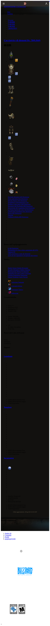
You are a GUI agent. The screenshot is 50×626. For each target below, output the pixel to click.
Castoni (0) (11, 252)
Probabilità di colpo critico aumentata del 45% (23, 250)
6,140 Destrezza (13, 248)
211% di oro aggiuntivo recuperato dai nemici (23, 255)
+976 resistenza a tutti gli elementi (19, 254)
